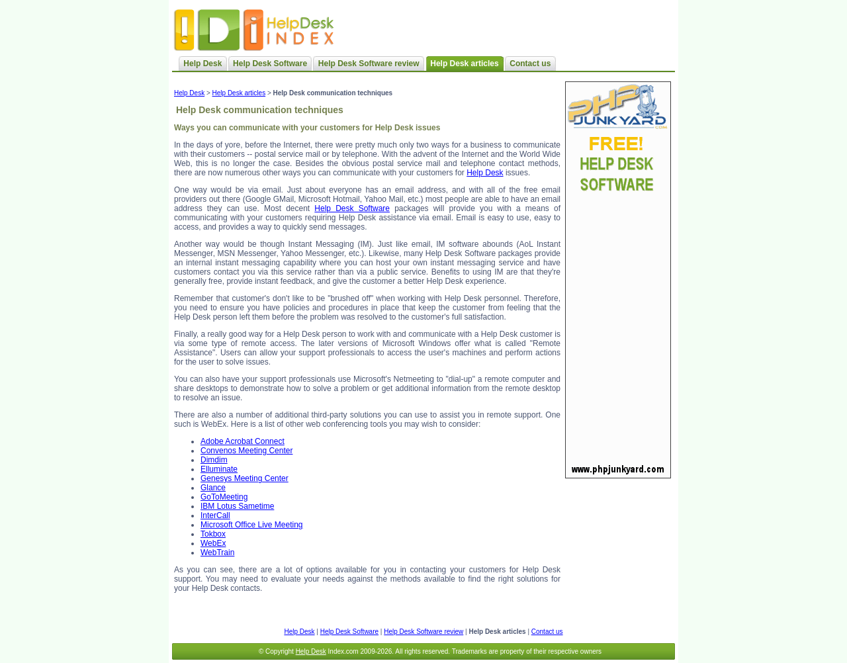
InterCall (215, 515)
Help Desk (202, 63)
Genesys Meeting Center (245, 478)
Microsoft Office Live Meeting (252, 524)
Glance (213, 487)
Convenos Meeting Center (246, 450)
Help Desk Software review (369, 63)
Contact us (530, 63)
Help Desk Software (270, 63)
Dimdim (214, 459)
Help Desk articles (239, 93)
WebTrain (217, 552)
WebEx (213, 543)
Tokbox (213, 534)
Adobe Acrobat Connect (243, 441)
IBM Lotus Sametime (237, 506)
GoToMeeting (224, 497)
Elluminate (219, 469)
